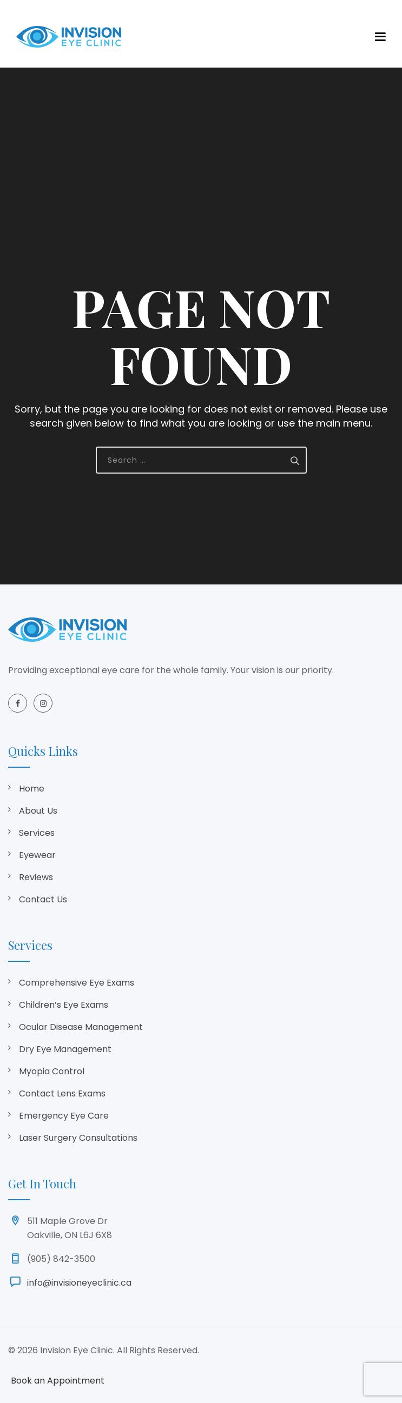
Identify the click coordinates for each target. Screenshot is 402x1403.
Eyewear (37, 855)
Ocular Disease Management (81, 1027)
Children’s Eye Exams (63, 1005)
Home (31, 788)
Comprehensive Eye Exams (76, 982)
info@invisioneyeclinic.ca (79, 1282)
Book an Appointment (57, 1380)
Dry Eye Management (65, 1049)
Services (37, 833)
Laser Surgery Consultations (78, 1138)
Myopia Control (51, 1071)
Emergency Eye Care (64, 1115)
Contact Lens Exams (62, 1093)
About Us (38, 810)
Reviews (36, 877)
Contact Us (43, 899)
